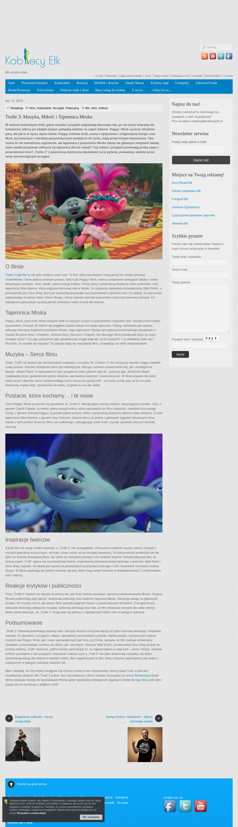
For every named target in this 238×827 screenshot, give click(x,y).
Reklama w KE (181, 75)
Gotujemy (182, 83)
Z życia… (139, 90)
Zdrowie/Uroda (206, 83)
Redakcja (16, 108)
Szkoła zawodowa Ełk (186, 191)
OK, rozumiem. (91, 817)
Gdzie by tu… (162, 90)
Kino (32, 108)
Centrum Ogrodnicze (186, 207)
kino (94, 108)
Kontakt (197, 75)
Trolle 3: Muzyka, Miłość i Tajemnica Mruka (48, 116)
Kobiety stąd (160, 83)
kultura (103, 108)
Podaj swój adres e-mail (189, 142)
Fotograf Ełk (180, 199)
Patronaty (111, 75)
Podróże (106, 797)
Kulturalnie (62, 83)
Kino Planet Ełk (182, 182)
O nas (99, 75)
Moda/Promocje (19, 90)
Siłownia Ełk (180, 223)
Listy (148, 75)
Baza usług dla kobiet (110, 90)
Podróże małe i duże (74, 90)
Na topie (58, 108)
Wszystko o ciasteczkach (31, 813)
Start (11, 83)
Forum (229, 75)
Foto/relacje (45, 90)
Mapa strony (161, 75)
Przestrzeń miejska (34, 83)
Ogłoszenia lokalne (131, 75)
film (87, 108)
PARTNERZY (213, 75)
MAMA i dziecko (106, 83)
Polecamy (72, 108)
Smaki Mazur (134, 83)
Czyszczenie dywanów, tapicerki (193, 215)
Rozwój (82, 83)
